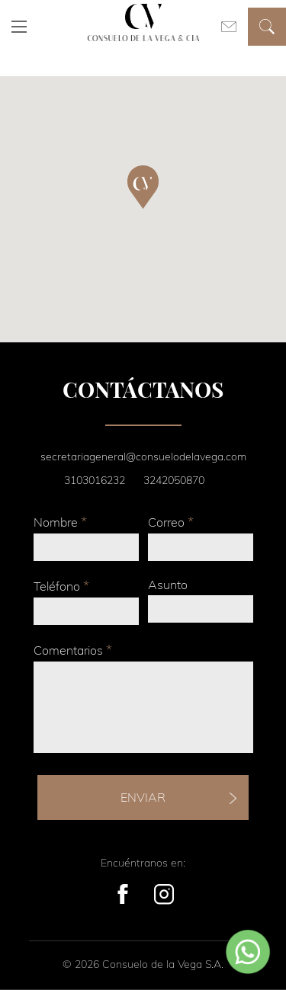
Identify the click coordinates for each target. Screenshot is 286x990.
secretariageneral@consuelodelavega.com (143, 456)
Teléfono (61, 585)
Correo (171, 521)
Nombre (60, 521)
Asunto (168, 584)
